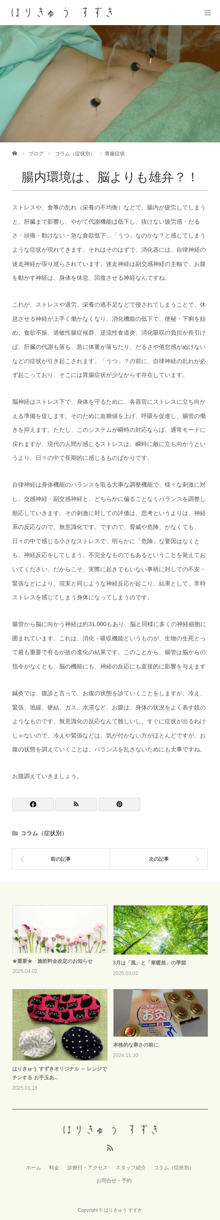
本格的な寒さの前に (135, 1045)
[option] (112, 999)
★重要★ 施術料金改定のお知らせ (52, 961)
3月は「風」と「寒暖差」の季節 (149, 963)
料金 (54, 1168)
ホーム (33, 1168)
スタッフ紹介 (131, 1168)
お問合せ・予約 (114, 1181)
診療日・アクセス (87, 1168)
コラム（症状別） (44, 833)
